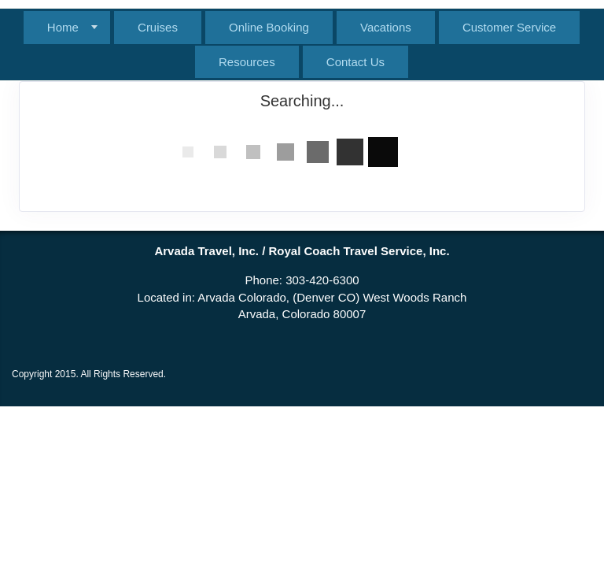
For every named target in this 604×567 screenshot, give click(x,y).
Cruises (158, 27)
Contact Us (355, 62)
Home (63, 27)
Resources (247, 62)
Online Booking (269, 27)
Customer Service (509, 27)
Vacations (385, 27)
